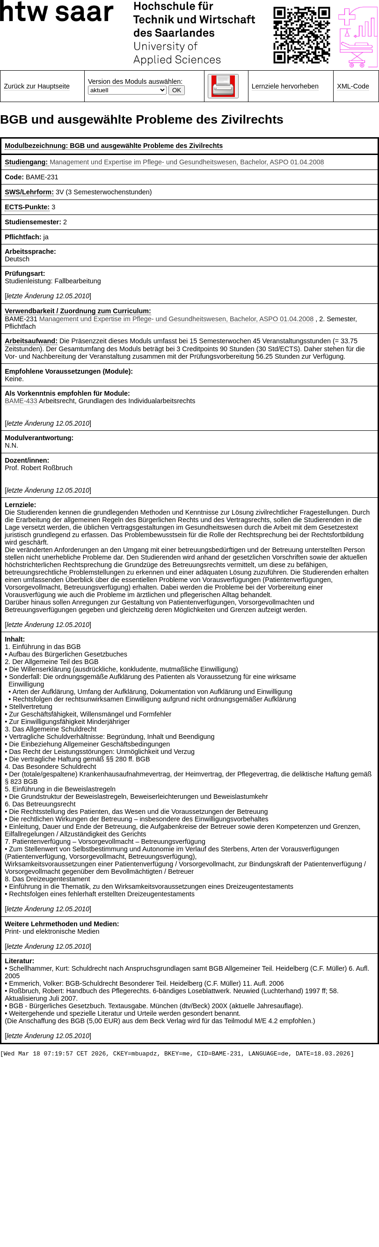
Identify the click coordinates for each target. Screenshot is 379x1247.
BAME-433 (21, 401)
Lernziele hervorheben (285, 86)
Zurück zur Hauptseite (37, 86)
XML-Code (353, 86)
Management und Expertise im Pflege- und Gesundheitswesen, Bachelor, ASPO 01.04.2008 (187, 162)
